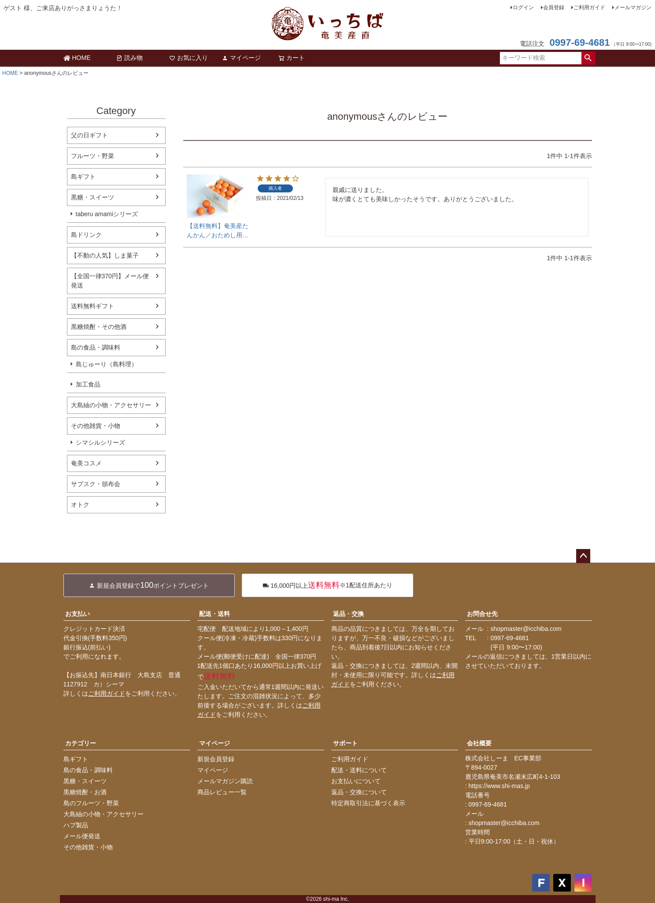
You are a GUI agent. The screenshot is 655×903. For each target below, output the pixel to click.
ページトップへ (583, 556)
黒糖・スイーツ (92, 197)
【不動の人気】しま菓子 (105, 255)
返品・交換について (359, 792)
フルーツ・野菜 (92, 155)
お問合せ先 (482, 613)
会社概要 (479, 743)
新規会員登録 (215, 759)
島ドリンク (86, 234)
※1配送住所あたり (327, 585)
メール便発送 (81, 836)
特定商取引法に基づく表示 (368, 803)
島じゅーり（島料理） (106, 364)
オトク (80, 504)
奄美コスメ (86, 463)
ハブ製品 (75, 825)
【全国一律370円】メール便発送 (110, 281)
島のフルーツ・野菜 (91, 803)
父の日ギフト (89, 135)
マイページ (241, 57)
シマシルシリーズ (100, 442)
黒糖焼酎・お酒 (85, 792)
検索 (588, 58)
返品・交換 (348, 613)
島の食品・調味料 (95, 347)
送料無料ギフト (92, 306)
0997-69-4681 (579, 42)
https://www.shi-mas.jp (499, 785)
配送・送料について (359, 770)
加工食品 (88, 384)
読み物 (129, 57)
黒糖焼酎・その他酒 (98, 326)
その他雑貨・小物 (95, 425)
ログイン (523, 7)
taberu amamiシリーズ (107, 213)
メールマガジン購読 (225, 781)
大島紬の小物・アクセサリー (111, 405)
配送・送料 (214, 613)
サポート (345, 743)
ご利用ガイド (589, 7)
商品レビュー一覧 (222, 792)
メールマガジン (632, 7)
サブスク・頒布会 (95, 483)
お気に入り (188, 57)
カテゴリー (80, 743)
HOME (77, 57)
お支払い (77, 613)
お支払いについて (356, 781)
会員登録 (553, 7)
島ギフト (83, 176)
